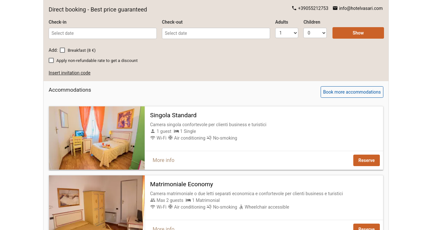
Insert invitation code (70, 72)
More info (163, 160)
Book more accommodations (352, 92)
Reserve (366, 160)
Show (358, 32)
